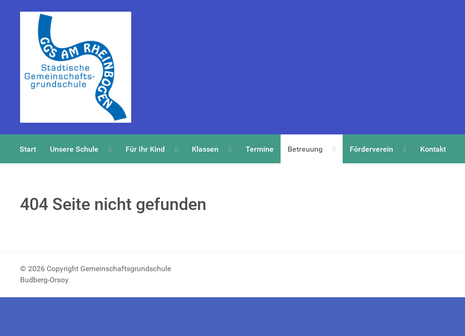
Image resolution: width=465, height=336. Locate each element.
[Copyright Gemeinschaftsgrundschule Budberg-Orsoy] (75, 67)
